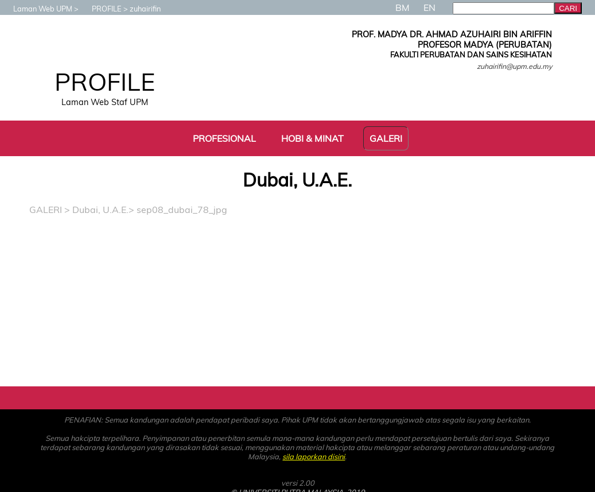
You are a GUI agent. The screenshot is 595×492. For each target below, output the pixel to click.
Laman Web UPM (37, 8)
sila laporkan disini (313, 456)
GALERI (45, 209)
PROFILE (101, 8)
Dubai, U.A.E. (100, 209)
